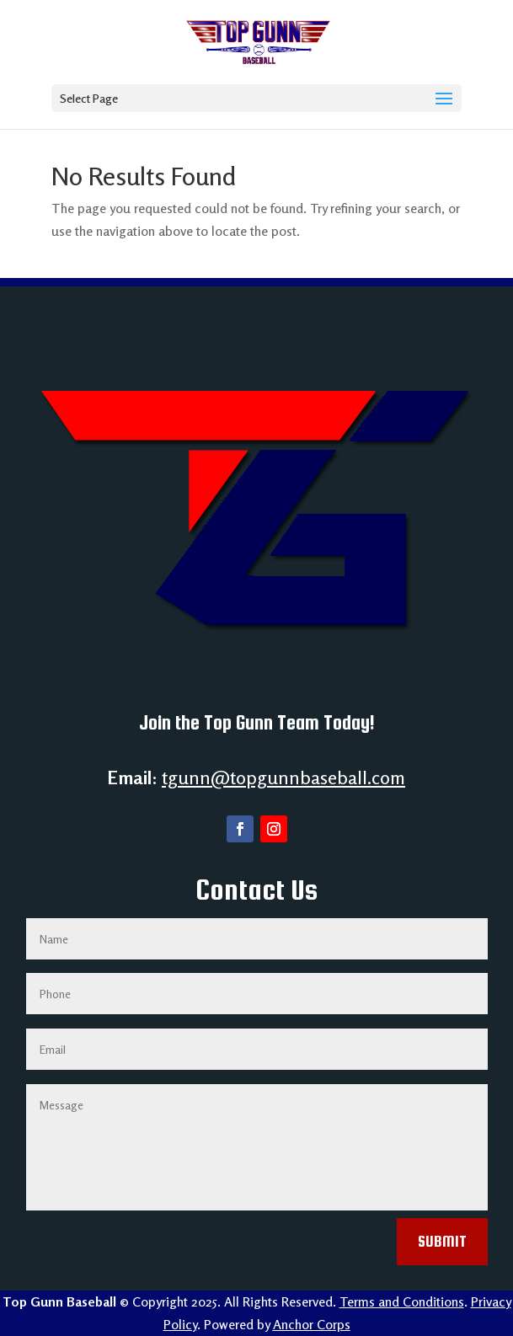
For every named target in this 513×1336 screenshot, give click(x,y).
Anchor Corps (311, 1324)
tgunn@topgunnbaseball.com (283, 777)
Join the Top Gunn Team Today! (257, 722)
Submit (442, 1241)
